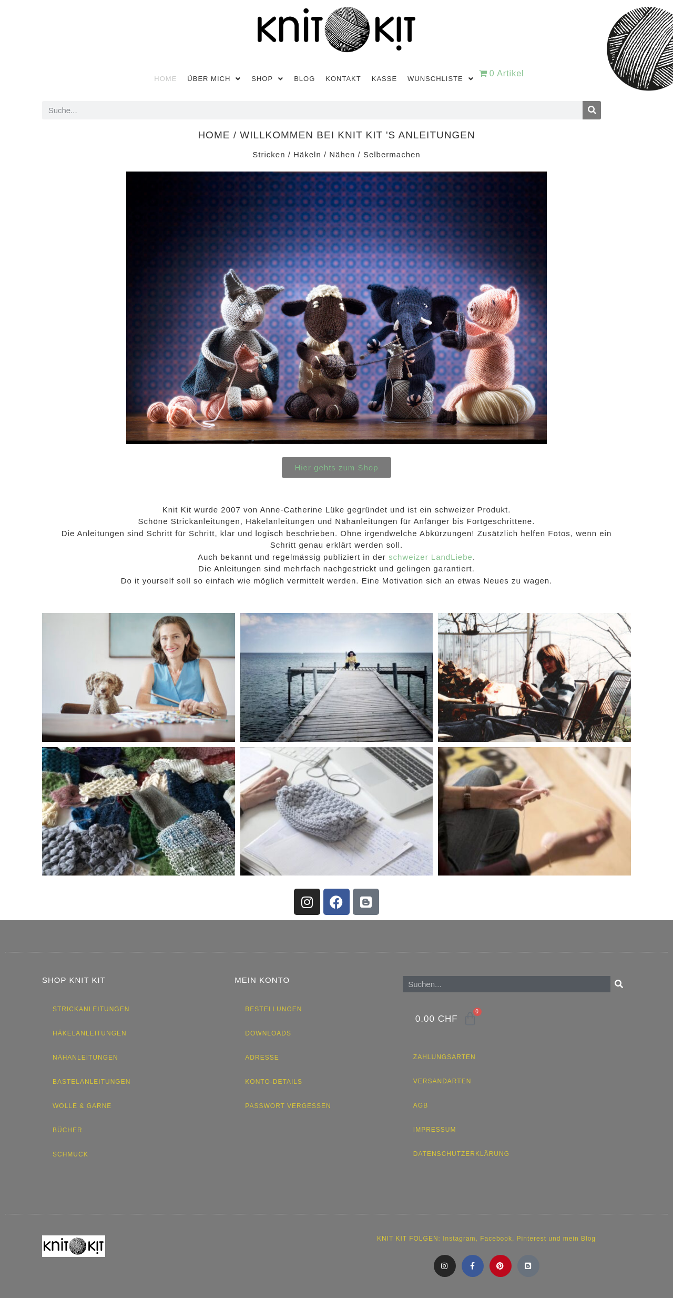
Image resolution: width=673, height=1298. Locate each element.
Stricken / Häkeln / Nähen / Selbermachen (336, 154)
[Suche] (592, 110)
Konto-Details (273, 1081)
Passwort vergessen (288, 1106)
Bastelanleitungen (91, 1081)
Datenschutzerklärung (461, 1154)
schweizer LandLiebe (431, 556)
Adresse (262, 1057)
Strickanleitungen (91, 1009)
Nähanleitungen (85, 1057)
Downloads (268, 1033)
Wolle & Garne (82, 1106)
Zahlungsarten (444, 1057)
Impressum (434, 1129)
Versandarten (442, 1081)
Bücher (68, 1130)
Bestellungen (273, 1009)
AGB (420, 1105)
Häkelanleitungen (90, 1033)
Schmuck (70, 1154)
